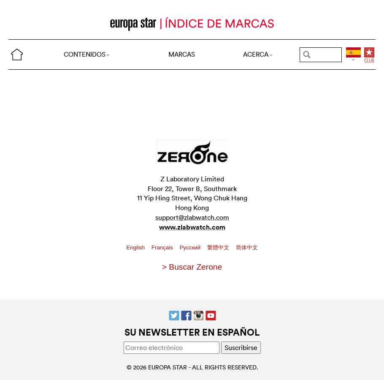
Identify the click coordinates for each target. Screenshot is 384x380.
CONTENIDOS (87, 54)
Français (163, 247)
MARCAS (181, 54)
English (136, 247)
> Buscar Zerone (192, 266)
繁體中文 (219, 247)
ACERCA (258, 54)
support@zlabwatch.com (192, 217)
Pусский (191, 247)
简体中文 (247, 247)
